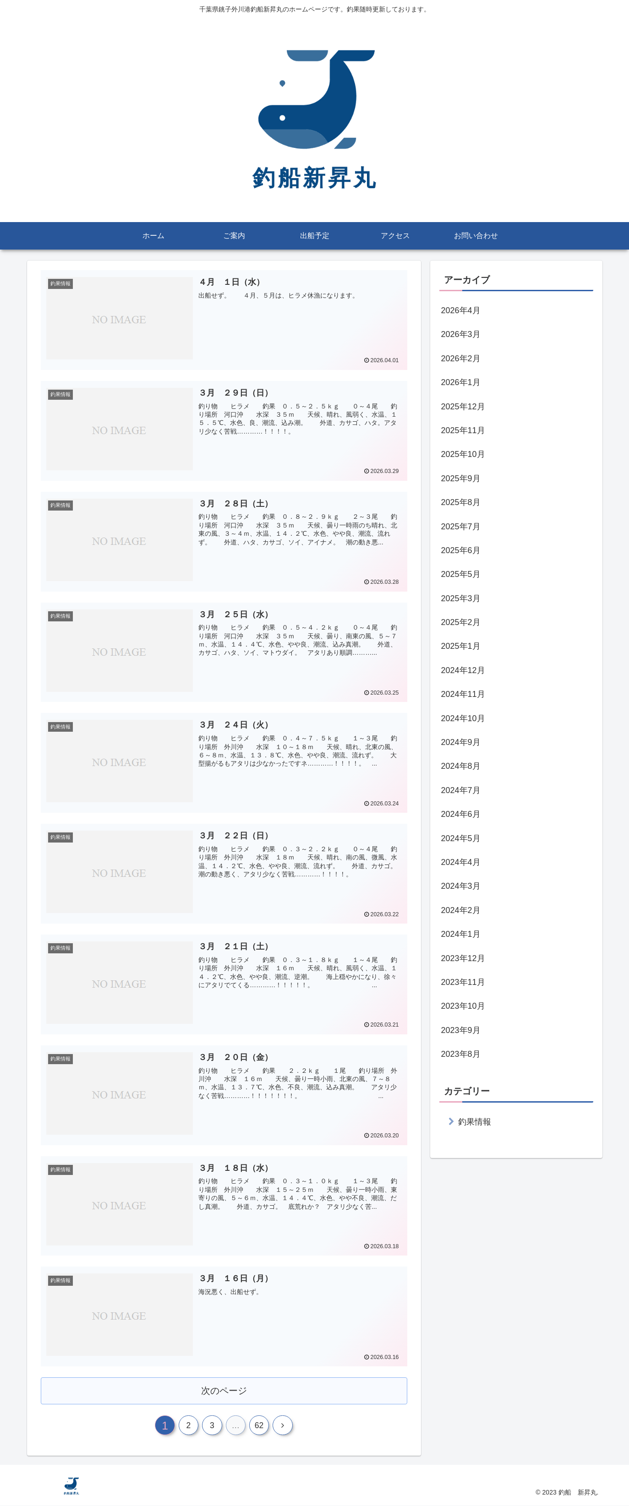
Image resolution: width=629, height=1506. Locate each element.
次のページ (224, 1389)
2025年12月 (463, 406)
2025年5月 (461, 574)
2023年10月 (463, 1006)
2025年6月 (461, 550)
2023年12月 (463, 958)
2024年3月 (461, 886)
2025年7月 (461, 526)
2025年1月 (461, 646)
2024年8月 (461, 766)
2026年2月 (461, 358)
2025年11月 (463, 430)
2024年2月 (461, 910)
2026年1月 (461, 382)
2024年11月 (463, 694)
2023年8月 (461, 1054)
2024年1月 (461, 934)
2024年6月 (461, 814)
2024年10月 (463, 718)
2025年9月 (461, 478)
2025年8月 (461, 502)
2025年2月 (461, 622)
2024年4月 (461, 862)
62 (260, 1425)
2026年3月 (461, 334)
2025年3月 (461, 598)
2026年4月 (461, 310)
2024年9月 (461, 742)
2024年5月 (461, 838)
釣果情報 (474, 1121)
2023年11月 (463, 982)
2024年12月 (463, 670)
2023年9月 (461, 1030)
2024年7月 (461, 790)
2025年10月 (463, 454)
